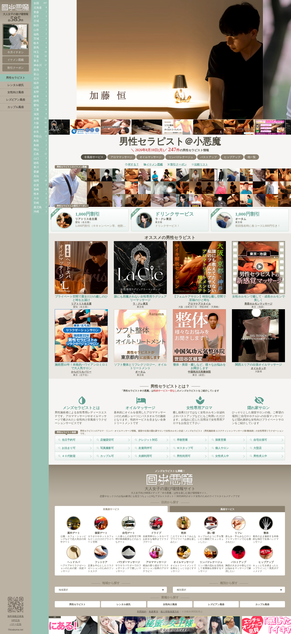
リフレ (238, 525)
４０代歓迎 (68, 455)
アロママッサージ (121, 157)
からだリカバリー (81, 371)
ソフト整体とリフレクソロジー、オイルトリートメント (140, 366)
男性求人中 (260, 455)
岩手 (36, 16)
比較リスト (201, 164)
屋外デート (73, 525)
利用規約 (141, 611)
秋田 (36, 25)
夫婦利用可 (145, 455)
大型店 (257, 448)
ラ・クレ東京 (140, 303)
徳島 (36, 162)
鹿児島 (38, 207)
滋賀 (36, 114)
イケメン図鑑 (154, 164)
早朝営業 (182, 439)
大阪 (36, 123)
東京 (36, 60)
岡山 (36, 149)
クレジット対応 (147, 439)
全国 (36, 3)
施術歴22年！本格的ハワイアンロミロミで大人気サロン (81, 366)
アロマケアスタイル (199, 303)
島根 (36, 145)
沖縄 (36, 211)
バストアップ (208, 157)
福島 (36, 34)
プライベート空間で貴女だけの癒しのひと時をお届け (81, 298)
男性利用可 (183, 455)
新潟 (36, 69)
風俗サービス (227, 509)
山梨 (36, 87)
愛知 (36, 105)
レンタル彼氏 (124, 604)
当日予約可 (68, 439)
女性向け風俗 (170, 604)
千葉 (36, 56)
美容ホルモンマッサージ (258, 303)
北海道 (38, 7)
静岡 (36, 100)
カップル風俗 (262, 604)
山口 (36, 158)
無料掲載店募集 (15, 616)
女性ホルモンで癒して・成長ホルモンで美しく (258, 298)
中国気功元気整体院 (199, 371)
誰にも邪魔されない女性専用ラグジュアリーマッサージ (140, 298)
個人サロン (222, 448)
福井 (36, 82)
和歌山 (38, 136)
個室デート (101, 525)
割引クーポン (178, 164)
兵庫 (36, 127)
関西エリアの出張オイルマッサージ (258, 364)
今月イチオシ (15, 39)
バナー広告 (15, 624)
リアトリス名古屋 (81, 303)
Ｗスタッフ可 (185, 448)
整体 (266, 525)
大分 (36, 198)
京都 (36, 118)
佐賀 (36, 185)
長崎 (36, 189)
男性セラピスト (77, 604)
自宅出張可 (260, 439)
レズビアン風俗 (216, 604)
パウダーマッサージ (128, 554)
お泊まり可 (68, 448)
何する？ (133, 164)
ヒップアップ (232, 157)
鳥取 (36, 140)
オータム (140, 371)
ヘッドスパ (73, 554)
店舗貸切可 (107, 439)
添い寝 (211, 525)
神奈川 (38, 65)
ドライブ (156, 525)
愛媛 (36, 171)
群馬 (36, 47)
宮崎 (36, 202)
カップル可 (107, 455)
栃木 (36, 43)
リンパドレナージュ (181, 157)
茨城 (36, 38)
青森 (36, 12)
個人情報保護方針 (169, 611)
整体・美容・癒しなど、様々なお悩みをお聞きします (199, 366)
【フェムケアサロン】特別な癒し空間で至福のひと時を (199, 298)
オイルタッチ (258, 368)
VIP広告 (15, 620)
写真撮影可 (107, 448)
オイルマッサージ (150, 157)
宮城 (36, 20)
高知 (36, 176)
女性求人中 (222, 455)
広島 (36, 153)
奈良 (36, 131)
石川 (36, 78)
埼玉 (36, 52)
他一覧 (252, 157)
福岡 (36, 180)
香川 (36, 167)
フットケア (101, 554)
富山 (36, 74)
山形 (36, 29)
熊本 (36, 193)
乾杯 (183, 525)
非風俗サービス (93, 157)
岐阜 (36, 96)
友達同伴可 (145, 448)
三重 (36, 109)
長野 (36, 91)
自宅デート (128, 525)
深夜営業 (220, 439)
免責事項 (153, 611)
